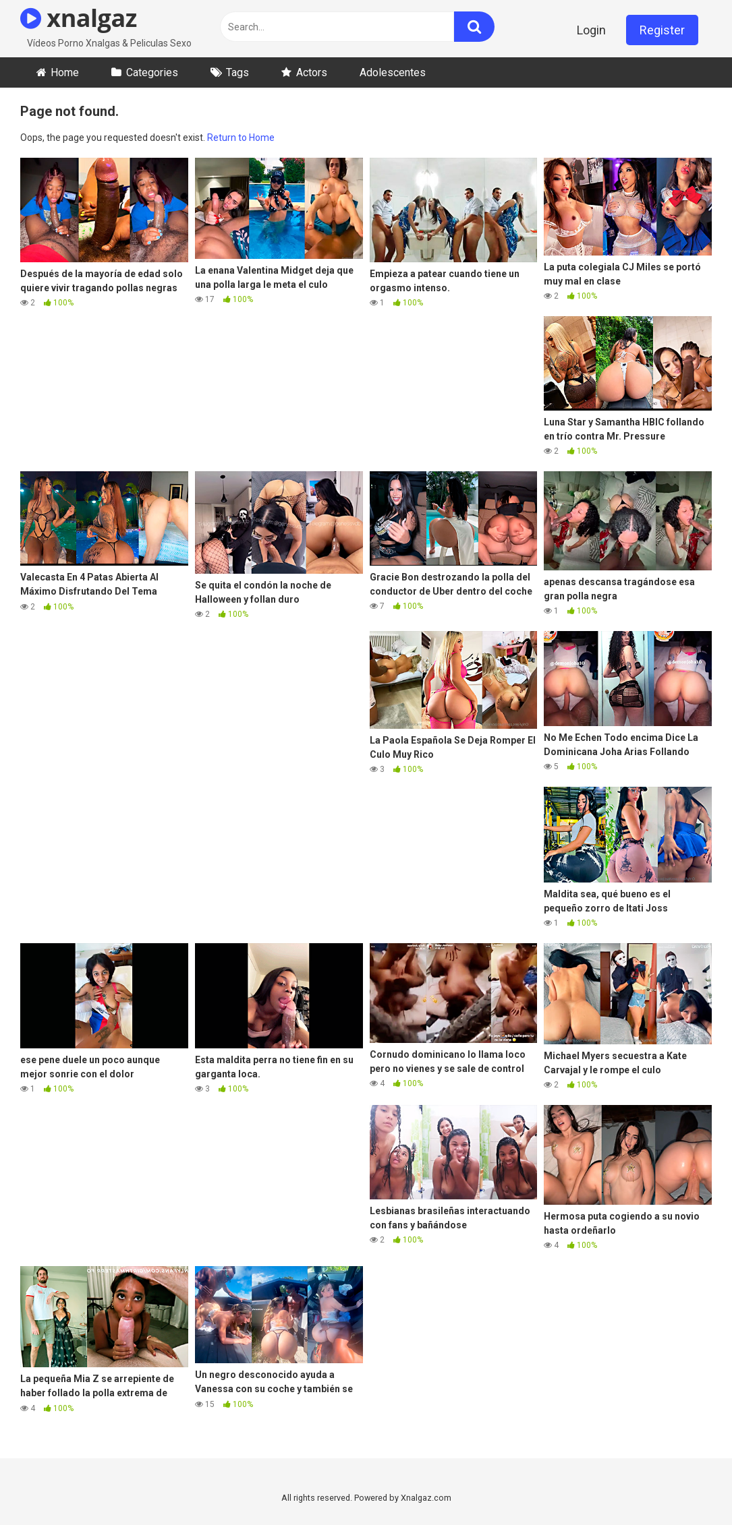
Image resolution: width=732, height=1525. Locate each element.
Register (662, 30)
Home (65, 72)
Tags (237, 72)
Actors (311, 72)
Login (591, 30)
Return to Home (241, 137)
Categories (152, 72)
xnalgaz (78, 17)
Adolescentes (393, 72)
